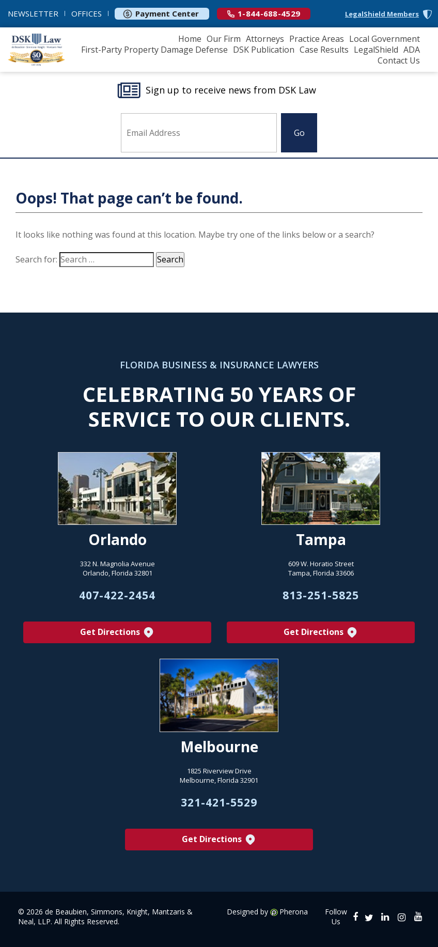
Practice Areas (316, 38)
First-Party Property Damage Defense (154, 49)
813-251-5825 (321, 595)
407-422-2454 (117, 595)
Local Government (384, 38)
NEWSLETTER (33, 13)
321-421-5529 (219, 802)
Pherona (293, 912)
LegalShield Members (382, 14)
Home (189, 38)
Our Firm (224, 38)
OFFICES (86, 13)
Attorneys (265, 38)
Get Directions (117, 632)
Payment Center (160, 13)
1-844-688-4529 (263, 13)
